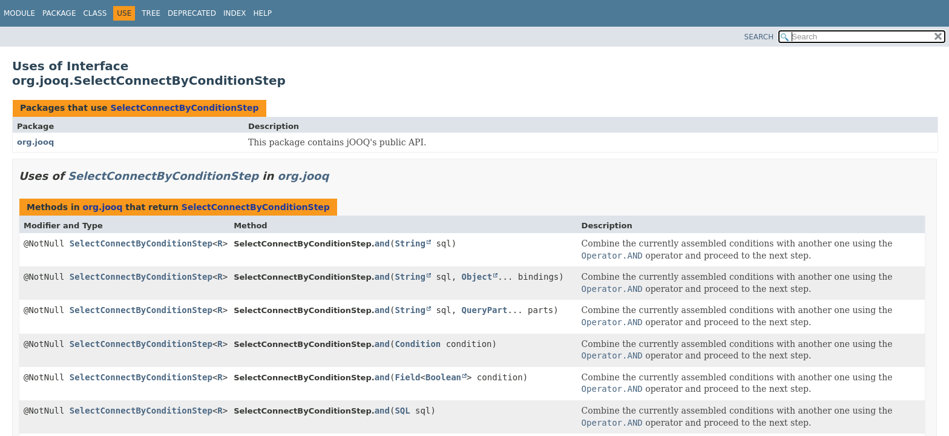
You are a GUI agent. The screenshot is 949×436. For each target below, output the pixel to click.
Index (234, 13)
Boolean (443, 377)
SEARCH (759, 37)
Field (407, 377)
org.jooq (35, 142)
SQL (402, 410)
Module (19, 13)
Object (477, 277)
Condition (418, 344)
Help (262, 13)
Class (95, 13)
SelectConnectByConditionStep (184, 108)
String (410, 243)
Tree (151, 13)
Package (59, 13)
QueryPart (485, 310)
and (382, 243)
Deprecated (192, 13)
